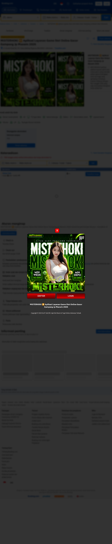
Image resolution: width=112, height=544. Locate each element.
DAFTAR (41, 296)
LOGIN (71, 296)
